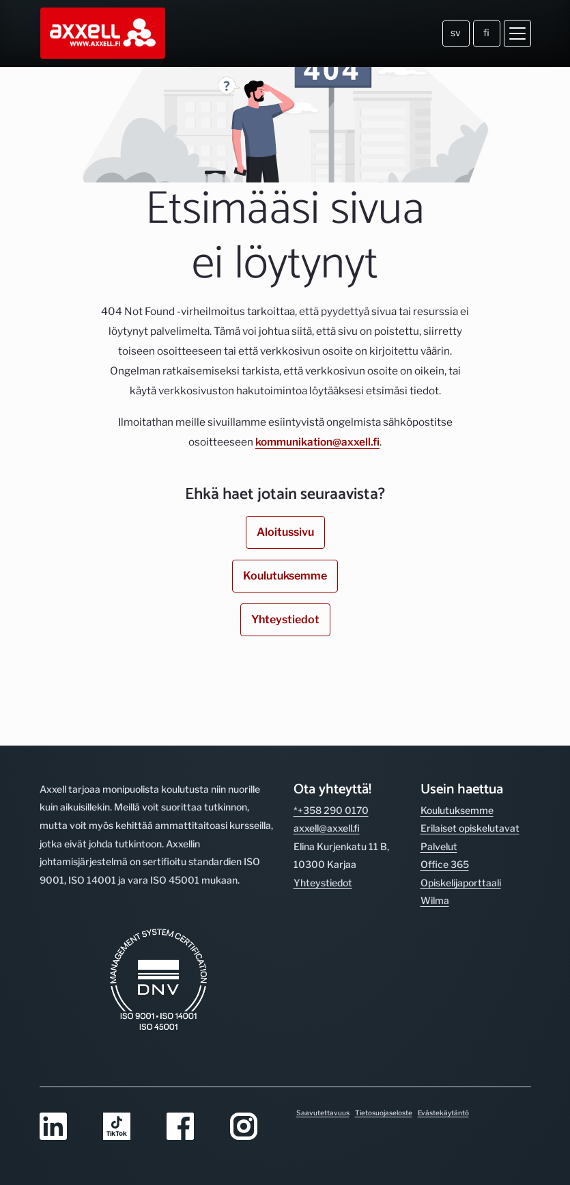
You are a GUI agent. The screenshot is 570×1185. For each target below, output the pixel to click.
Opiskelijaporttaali (461, 882)
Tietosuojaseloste (383, 1112)
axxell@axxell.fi (327, 828)
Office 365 (445, 864)
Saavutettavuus (323, 1112)
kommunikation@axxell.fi (317, 441)
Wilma (435, 900)
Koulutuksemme (285, 575)
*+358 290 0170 (331, 810)
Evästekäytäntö (443, 1112)
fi (486, 32)
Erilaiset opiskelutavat (470, 828)
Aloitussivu (285, 532)
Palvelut (439, 846)
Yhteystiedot (285, 619)
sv (456, 32)
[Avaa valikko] (517, 33)
